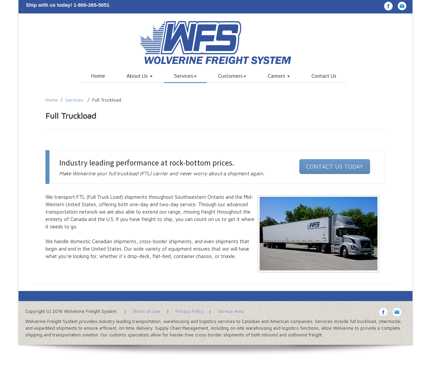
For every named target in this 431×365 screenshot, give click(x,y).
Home (98, 76)
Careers (279, 76)
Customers (232, 76)
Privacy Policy (189, 311)
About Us (140, 76)
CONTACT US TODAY (334, 166)
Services (185, 76)
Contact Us (323, 76)
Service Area (231, 311)
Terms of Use (146, 311)
